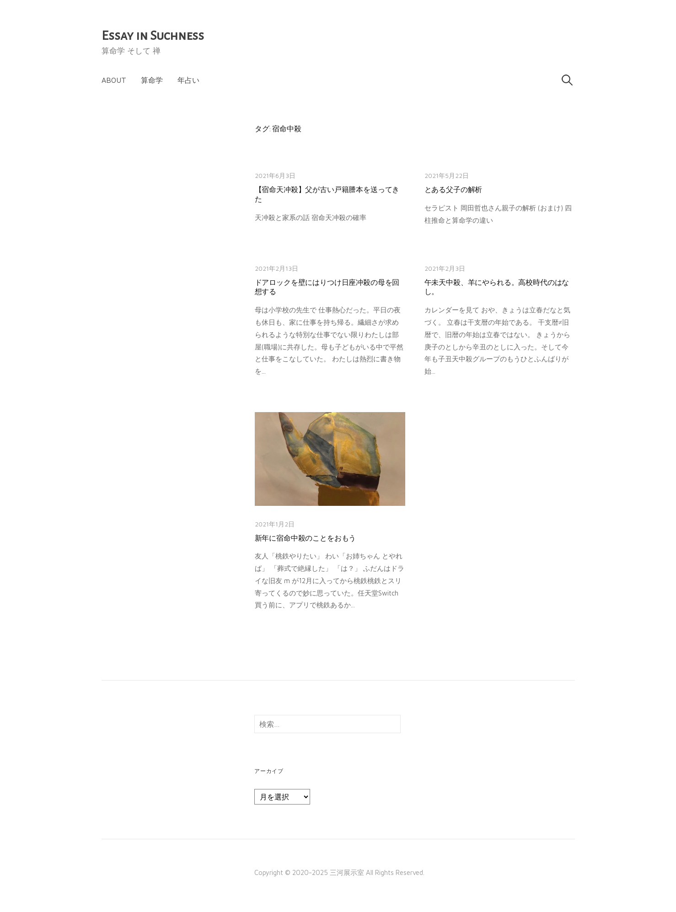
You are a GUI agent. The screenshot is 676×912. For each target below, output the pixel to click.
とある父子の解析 (453, 189)
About (114, 80)
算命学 (152, 80)
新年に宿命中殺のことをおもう (305, 538)
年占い (188, 80)
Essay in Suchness (153, 36)
